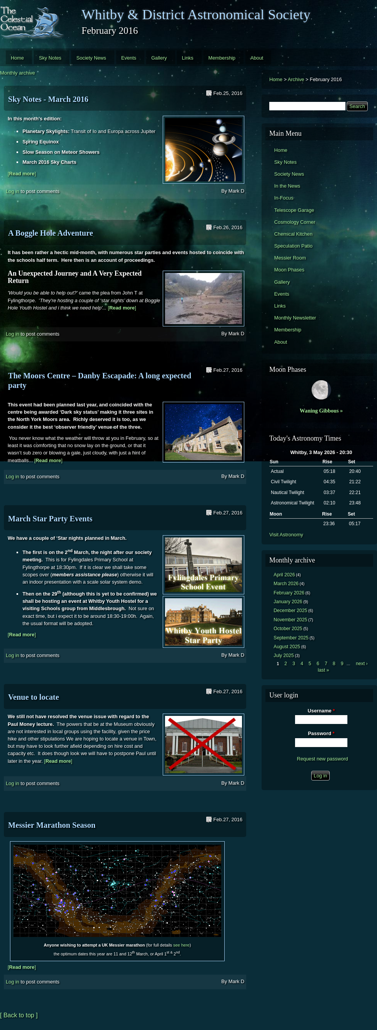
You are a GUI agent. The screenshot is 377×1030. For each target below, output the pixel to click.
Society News (91, 58)
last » (323, 670)
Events (128, 58)
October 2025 (288, 628)
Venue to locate (33, 697)
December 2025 (290, 610)
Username (321, 711)
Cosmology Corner (294, 222)
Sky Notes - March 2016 (48, 99)
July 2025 (284, 655)
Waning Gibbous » (321, 411)
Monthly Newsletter (295, 318)
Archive (296, 79)
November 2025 (290, 619)
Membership (222, 58)
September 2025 (291, 638)
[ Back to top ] (19, 1015)
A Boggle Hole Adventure (50, 233)
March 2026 (286, 583)
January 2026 (288, 601)
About (256, 58)
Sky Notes (50, 58)
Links (188, 58)
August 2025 (287, 646)
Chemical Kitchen (293, 234)
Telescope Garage (294, 210)
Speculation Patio (293, 246)
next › (362, 663)
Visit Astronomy (286, 534)
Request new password (322, 759)
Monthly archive (17, 73)
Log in (12, 191)
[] (22, 173)
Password (321, 733)
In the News (287, 186)
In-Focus (284, 198)
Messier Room (290, 258)
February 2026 (289, 593)
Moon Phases (289, 270)
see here (181, 945)
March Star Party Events (50, 518)
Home (17, 58)
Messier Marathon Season (51, 825)
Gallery (159, 58)
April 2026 (284, 574)
